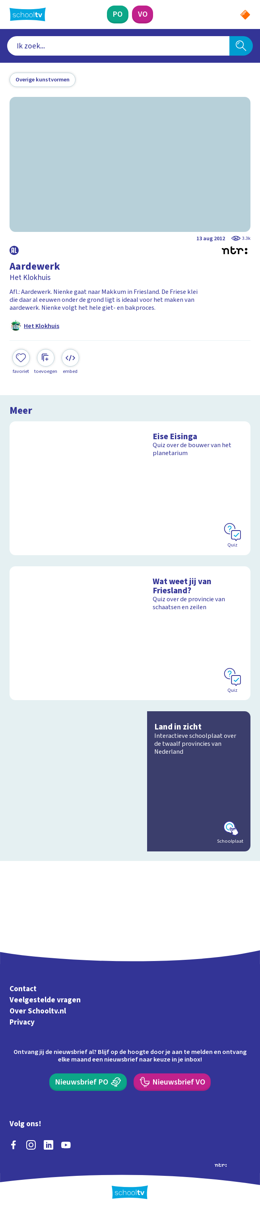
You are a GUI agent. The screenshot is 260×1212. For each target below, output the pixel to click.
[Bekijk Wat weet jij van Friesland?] (130, 633)
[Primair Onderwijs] (117, 14)
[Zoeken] (241, 46)
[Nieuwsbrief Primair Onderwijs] (88, 1082)
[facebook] (13, 1145)
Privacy (22, 1022)
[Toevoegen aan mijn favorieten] (21, 361)
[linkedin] (48, 1145)
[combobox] (118, 46)
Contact (23, 989)
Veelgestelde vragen (45, 1000)
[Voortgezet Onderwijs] (142, 14)
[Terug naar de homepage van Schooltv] (28, 14)
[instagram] (31, 1145)
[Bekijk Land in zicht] (130, 781)
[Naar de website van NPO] (245, 15)
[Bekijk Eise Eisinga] (130, 488)
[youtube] (66, 1145)
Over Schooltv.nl (38, 1011)
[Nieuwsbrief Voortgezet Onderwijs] (172, 1082)
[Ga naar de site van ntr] (221, 1164)
